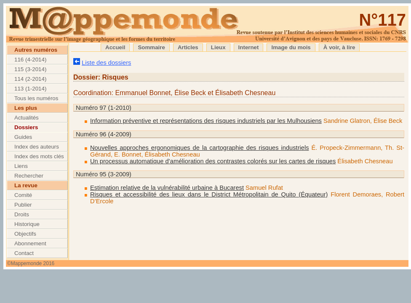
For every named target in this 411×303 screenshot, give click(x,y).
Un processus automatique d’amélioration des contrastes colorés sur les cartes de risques (213, 161)
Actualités (26, 117)
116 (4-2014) (30, 59)
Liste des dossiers (106, 62)
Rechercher (28, 176)
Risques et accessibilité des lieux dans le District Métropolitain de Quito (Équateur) (209, 194)
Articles (188, 47)
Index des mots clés (39, 156)
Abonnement (30, 243)
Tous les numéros (36, 98)
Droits (21, 214)
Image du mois (290, 47)
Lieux (218, 47)
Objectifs (25, 234)
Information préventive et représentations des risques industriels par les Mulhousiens (206, 120)
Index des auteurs (36, 147)
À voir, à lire (339, 47)
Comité (23, 195)
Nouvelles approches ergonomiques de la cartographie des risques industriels (199, 147)
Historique (27, 224)
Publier (23, 205)
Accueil (115, 47)
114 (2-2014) (30, 79)
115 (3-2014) (30, 69)
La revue (25, 185)
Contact (24, 253)
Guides (23, 137)
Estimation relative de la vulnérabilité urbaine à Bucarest (167, 187)
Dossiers (26, 127)
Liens (21, 166)
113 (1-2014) (30, 88)
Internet (248, 47)
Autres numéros (35, 50)
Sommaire (151, 47)
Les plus (25, 108)
